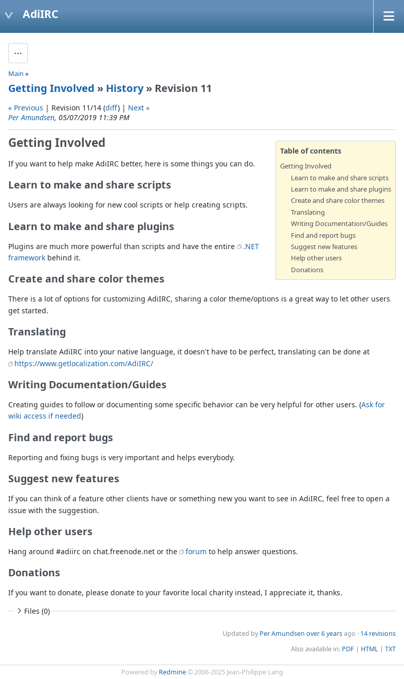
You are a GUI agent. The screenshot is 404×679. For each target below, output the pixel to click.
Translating (308, 212)
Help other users (316, 257)
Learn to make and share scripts (340, 177)
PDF (348, 649)
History (124, 88)
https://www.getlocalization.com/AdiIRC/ (83, 363)
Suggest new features (324, 246)
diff (111, 107)
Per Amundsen (31, 117)
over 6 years (324, 633)
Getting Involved (51, 88)
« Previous (25, 107)
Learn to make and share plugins (341, 189)
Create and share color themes (337, 200)
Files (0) (32, 611)
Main (16, 73)
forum (196, 551)
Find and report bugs (323, 235)
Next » (139, 107)
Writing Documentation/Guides (339, 223)
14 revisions (378, 633)
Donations (307, 269)
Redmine (172, 672)
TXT (390, 649)
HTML (369, 649)
